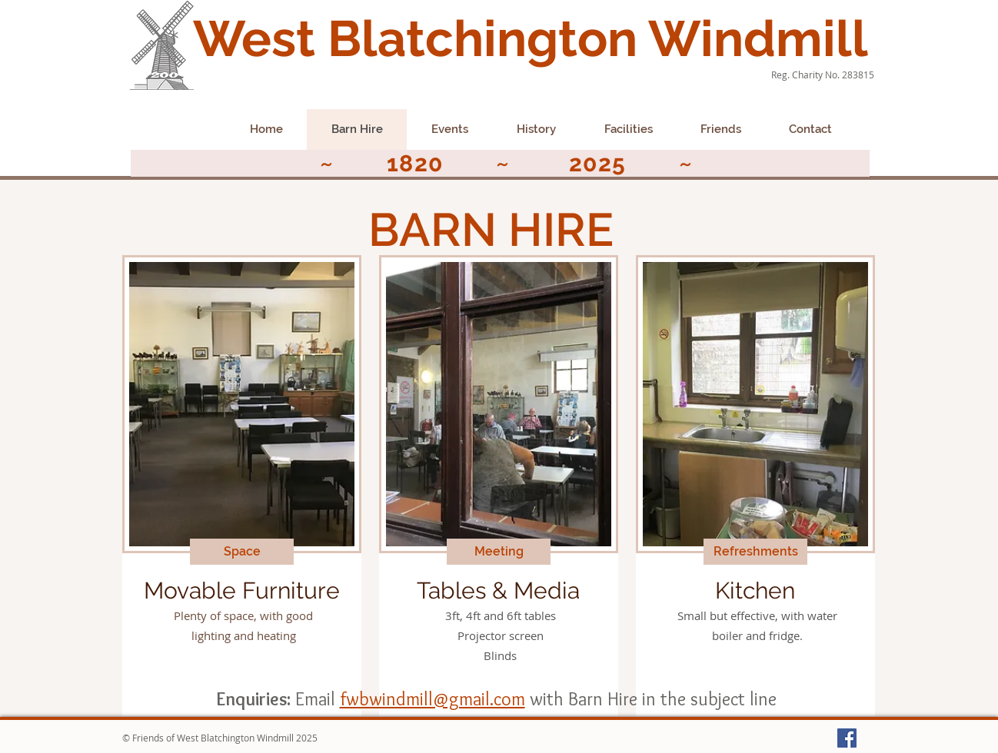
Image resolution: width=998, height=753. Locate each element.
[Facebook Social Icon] (847, 738)
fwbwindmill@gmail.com (432, 699)
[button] (242, 552)
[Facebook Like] (161, 134)
